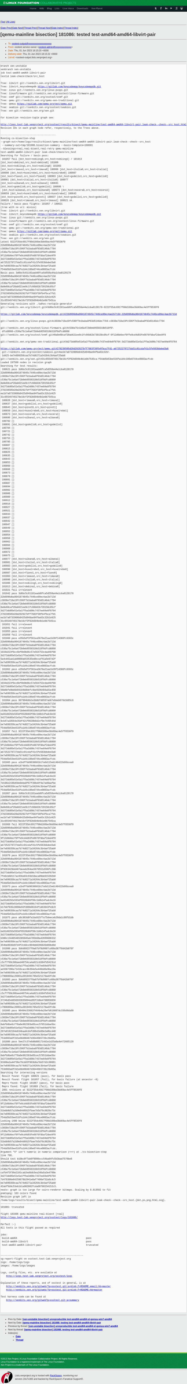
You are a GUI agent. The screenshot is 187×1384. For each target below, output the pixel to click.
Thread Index (71, 28)
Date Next (17, 28)
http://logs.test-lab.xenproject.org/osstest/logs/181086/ (39, 1217)
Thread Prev (30, 28)
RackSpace (56, 1375)
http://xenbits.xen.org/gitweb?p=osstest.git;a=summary (42, 1300)
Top (3, 21)
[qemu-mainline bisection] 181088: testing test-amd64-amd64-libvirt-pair (62, 1322)
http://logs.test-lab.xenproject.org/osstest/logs (39, 1276)
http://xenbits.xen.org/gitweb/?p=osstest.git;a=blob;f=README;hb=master (54, 1289)
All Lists (11, 21)
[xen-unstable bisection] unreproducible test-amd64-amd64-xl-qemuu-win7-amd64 (67, 1319)
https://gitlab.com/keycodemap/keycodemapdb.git (69, 86)
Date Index (57, 28)
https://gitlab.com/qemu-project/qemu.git (44, 104)
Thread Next (44, 28)
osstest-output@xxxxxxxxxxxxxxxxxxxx (32, 43)
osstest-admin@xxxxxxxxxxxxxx (55, 47)
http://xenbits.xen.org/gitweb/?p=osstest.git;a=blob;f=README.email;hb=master (58, 1286)
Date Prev (6, 28)
